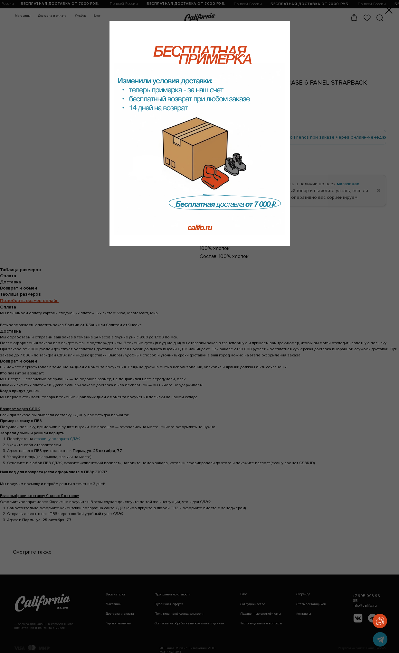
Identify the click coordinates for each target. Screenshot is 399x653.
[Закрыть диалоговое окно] (389, 10)
